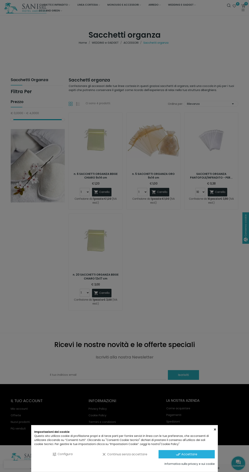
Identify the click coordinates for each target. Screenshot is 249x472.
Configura (62, 454)
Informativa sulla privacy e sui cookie (190, 464)
